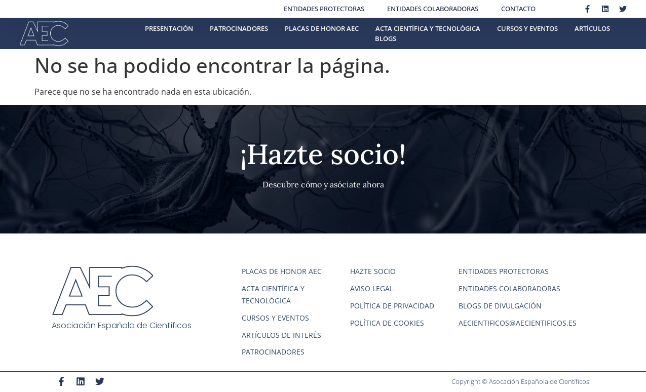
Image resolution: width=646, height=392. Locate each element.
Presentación (169, 28)
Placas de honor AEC (322, 28)
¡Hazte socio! (323, 154)
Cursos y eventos (527, 28)
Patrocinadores (239, 28)
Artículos (592, 28)
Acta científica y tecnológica (427, 28)
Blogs (385, 38)
